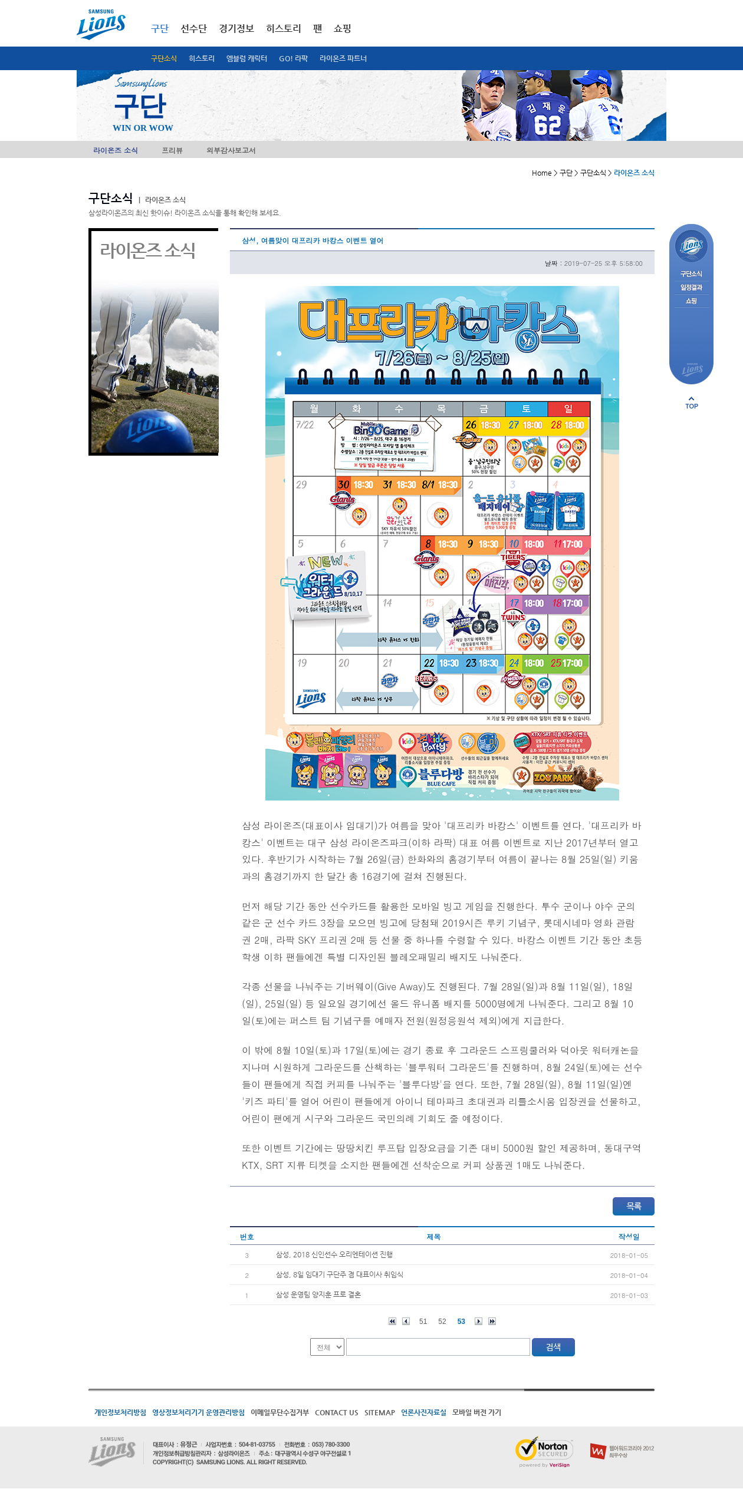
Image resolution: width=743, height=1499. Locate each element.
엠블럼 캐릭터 (246, 58)
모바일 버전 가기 (476, 1412)
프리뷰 (172, 150)
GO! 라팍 (293, 58)
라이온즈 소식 (115, 150)
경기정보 (236, 28)
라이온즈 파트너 (343, 58)
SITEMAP (379, 1412)
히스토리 (202, 58)
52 (442, 1321)
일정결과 (691, 288)
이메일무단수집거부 (280, 1412)
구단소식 (164, 58)
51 (423, 1321)
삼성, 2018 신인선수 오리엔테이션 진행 (334, 1254)
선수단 (193, 28)
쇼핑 (342, 28)
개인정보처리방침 (120, 1412)
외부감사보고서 (231, 150)
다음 (478, 1321)
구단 (160, 28)
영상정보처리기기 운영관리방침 (198, 1412)
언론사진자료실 (423, 1412)
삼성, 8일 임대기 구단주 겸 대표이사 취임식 (339, 1274)
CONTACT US (337, 1412)
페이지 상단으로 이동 (691, 402)
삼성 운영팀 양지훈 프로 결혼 (318, 1294)
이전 (406, 1321)
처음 (392, 1321)
